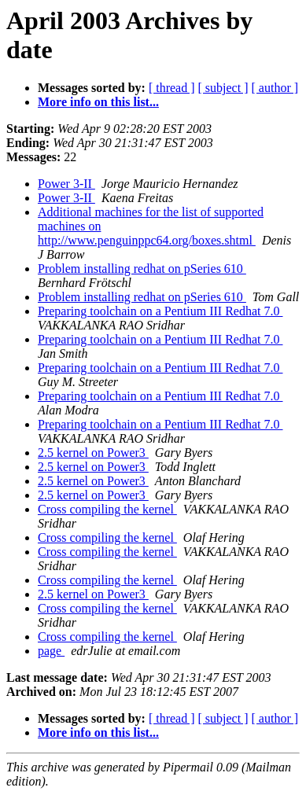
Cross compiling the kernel (107, 509)
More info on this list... (98, 102)
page (51, 650)
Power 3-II (66, 183)
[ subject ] (223, 87)
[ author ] (275, 87)
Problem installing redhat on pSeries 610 (142, 268)
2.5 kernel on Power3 (93, 452)
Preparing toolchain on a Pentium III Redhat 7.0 (160, 311)
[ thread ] (172, 87)
